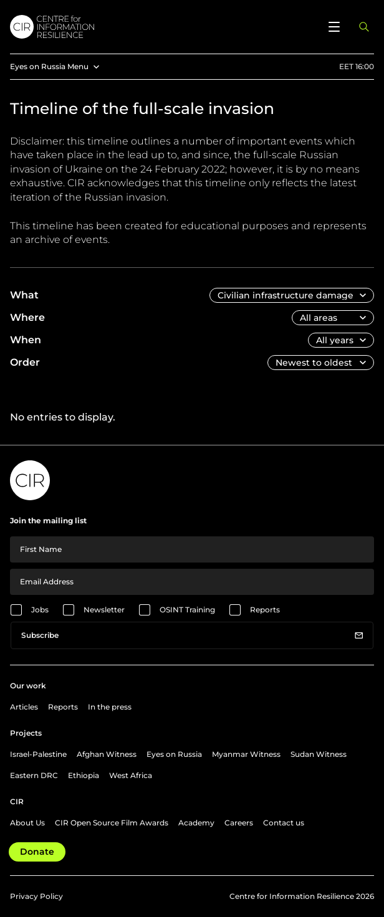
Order (25, 362)
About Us (27, 822)
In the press (110, 706)
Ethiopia (83, 775)
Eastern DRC (34, 775)
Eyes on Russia (174, 754)
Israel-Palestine (38, 754)
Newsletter (104, 609)
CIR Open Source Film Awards (111, 822)
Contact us (283, 822)
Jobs (40, 609)
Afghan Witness (107, 754)
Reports (265, 609)
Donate (37, 851)
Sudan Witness (318, 754)
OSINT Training (187, 609)
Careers (238, 822)
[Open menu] (334, 27)
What (24, 295)
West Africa (130, 775)
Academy (196, 822)
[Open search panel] (364, 27)
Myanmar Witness (246, 754)
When (25, 340)
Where (27, 317)
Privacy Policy (36, 896)
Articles (24, 706)
